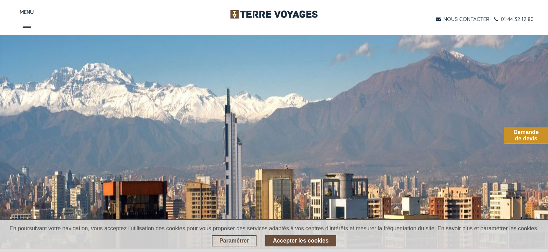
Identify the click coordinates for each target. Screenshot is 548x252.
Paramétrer (234, 241)
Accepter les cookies (301, 241)
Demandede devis (526, 135)
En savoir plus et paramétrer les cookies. (488, 228)
